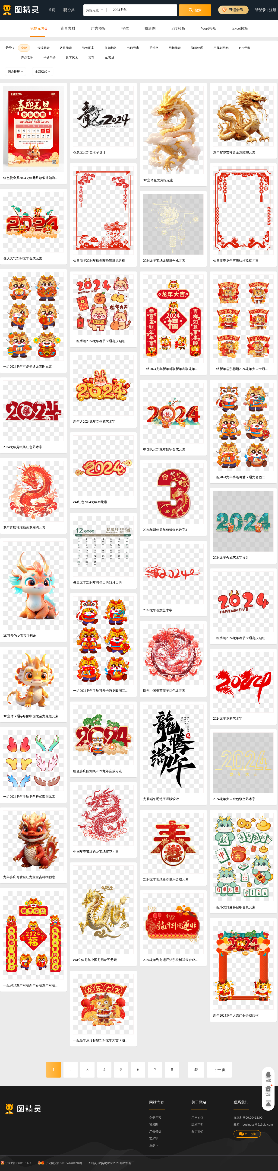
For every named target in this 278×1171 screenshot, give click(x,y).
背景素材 (67, 28)
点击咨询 (247, 1134)
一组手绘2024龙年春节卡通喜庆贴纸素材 (101, 341)
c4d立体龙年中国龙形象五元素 (95, 960)
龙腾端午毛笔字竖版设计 (161, 799)
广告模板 (98, 28)
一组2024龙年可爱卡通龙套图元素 (27, 366)
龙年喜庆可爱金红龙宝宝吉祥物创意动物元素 (31, 877)
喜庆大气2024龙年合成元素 (22, 258)
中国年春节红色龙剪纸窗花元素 (96, 851)
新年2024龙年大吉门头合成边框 (236, 1015)
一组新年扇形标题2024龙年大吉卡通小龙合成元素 (241, 369)
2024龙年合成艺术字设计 (231, 557)
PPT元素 (244, 48)
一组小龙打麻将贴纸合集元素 (234, 907)
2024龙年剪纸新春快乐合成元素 (166, 879)
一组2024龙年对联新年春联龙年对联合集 (31, 985)
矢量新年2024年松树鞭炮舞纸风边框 (99, 260)
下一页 (219, 1069)
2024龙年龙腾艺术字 (227, 718)
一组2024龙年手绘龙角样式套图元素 (29, 796)
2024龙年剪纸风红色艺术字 (22, 447)
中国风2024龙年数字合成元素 (164, 449)
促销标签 (111, 48)
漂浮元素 (44, 48)
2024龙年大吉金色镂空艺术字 (234, 799)
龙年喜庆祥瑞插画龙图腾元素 (24, 527)
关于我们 (197, 1131)
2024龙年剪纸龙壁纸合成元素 (164, 260)
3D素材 (109, 57)
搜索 (195, 10)
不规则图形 (221, 48)
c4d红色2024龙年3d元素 (90, 502)
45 (196, 1069)
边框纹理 (197, 48)
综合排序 (15, 71)
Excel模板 (240, 28)
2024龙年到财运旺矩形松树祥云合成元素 (171, 960)
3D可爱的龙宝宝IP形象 (19, 636)
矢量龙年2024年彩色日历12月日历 (97, 582)
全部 (24, 48)
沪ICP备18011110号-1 (15, 1162)
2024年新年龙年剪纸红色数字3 (165, 530)
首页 (53, 10)
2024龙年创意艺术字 (157, 610)
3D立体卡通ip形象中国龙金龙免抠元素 (30, 716)
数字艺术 (72, 57)
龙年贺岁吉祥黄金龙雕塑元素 (234, 152)
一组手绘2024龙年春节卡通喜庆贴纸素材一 (241, 638)
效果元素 (66, 48)
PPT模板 (178, 28)
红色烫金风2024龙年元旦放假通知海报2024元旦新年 (31, 178)
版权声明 (197, 1124)
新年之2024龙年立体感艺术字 (94, 421)
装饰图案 (88, 48)
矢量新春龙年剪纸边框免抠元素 (236, 260)
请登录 (260, 10)
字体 (125, 28)
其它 (91, 57)
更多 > (153, 1145)
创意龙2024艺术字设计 (89, 152)
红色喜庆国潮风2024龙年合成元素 (97, 771)
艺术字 (153, 48)
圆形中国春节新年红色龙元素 (164, 690)
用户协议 (197, 1117)
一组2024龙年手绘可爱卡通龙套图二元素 (241, 477)
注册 (272, 10)
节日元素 (133, 48)
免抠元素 (37, 28)
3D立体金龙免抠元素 (158, 180)
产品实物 (27, 57)
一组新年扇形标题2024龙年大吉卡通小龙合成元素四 (101, 1040)
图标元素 (175, 48)
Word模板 (209, 28)
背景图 (153, 1124)
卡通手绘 (50, 57)
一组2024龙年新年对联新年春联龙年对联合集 (171, 369)
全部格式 (42, 71)
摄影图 (150, 28)
